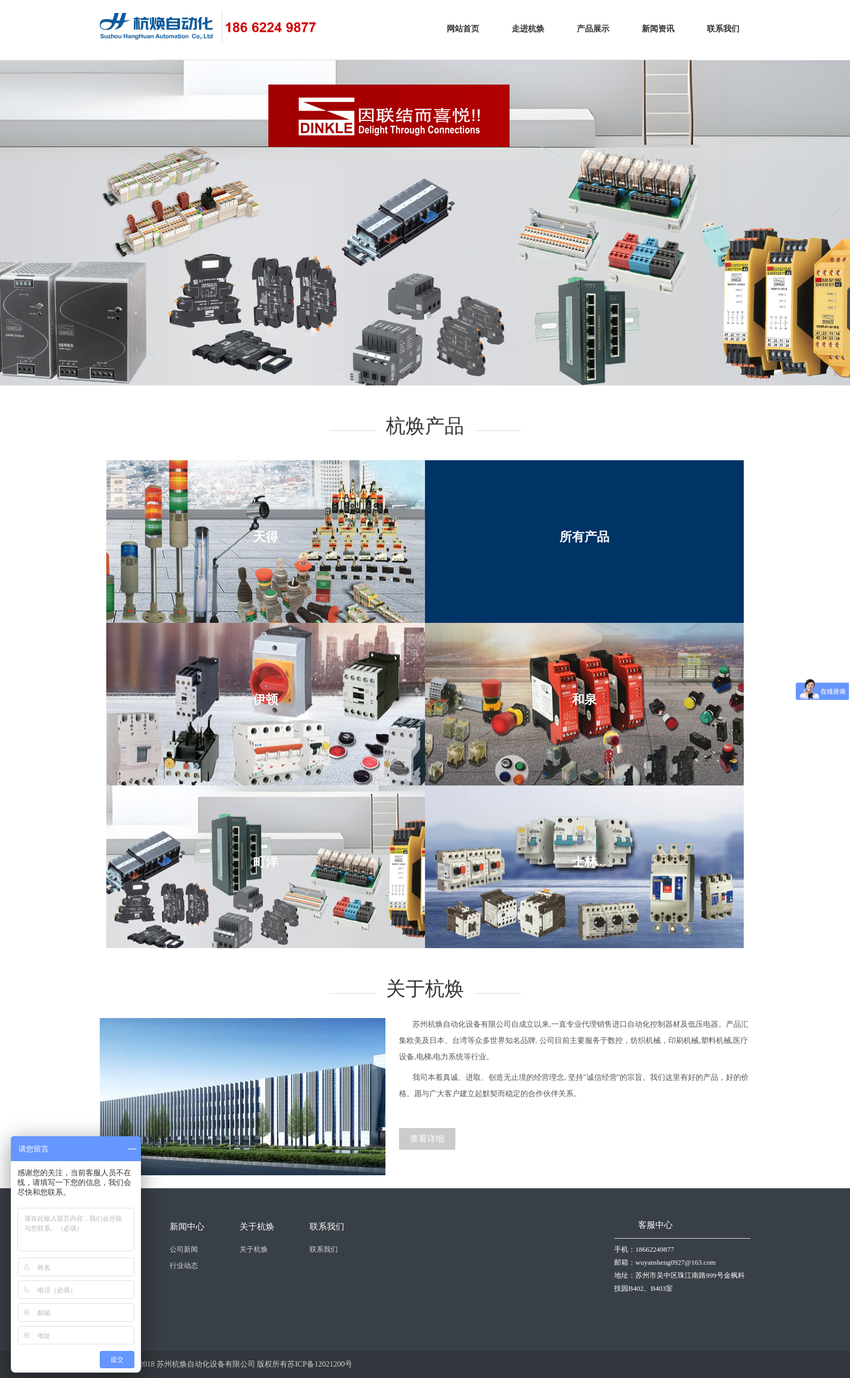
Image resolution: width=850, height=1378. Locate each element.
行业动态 (184, 1265)
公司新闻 (184, 1249)
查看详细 (427, 1138)
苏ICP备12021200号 (319, 1364)
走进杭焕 (528, 28)
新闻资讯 (658, 28)
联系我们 (723, 28)
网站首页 (463, 28)
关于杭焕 (254, 1249)
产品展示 (593, 28)
